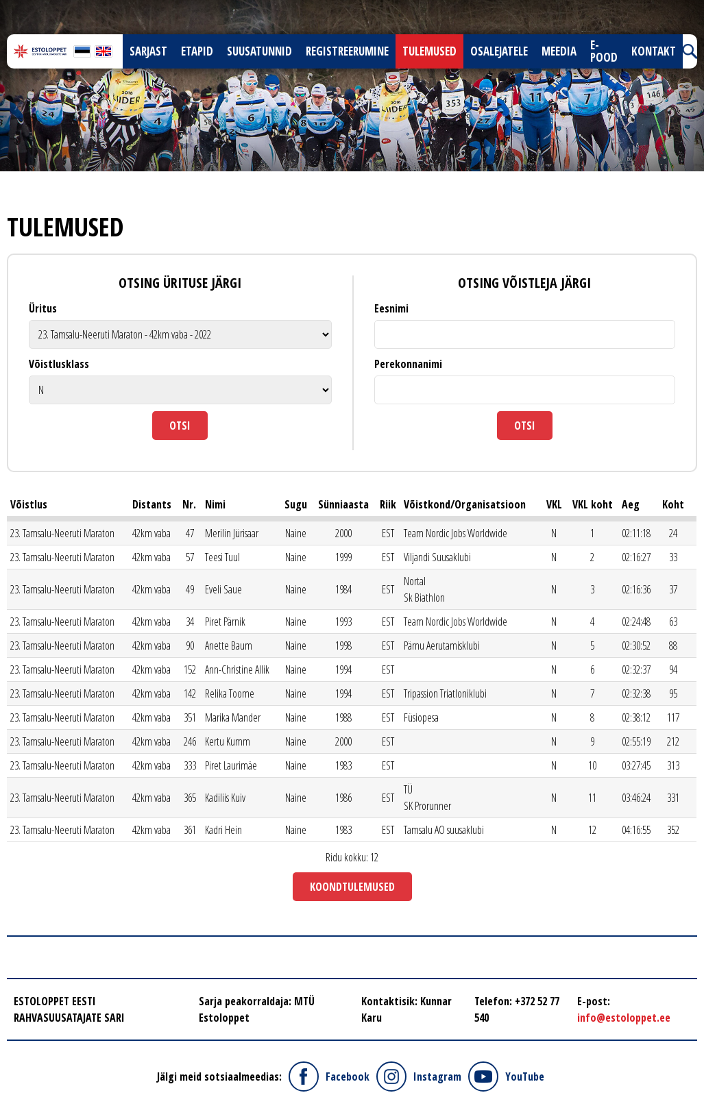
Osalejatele (499, 51)
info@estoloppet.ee (623, 1017)
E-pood (604, 51)
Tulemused (429, 51)
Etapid (197, 51)
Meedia (559, 51)
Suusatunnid (259, 51)
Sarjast (148, 51)
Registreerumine (347, 51)
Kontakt (653, 51)
